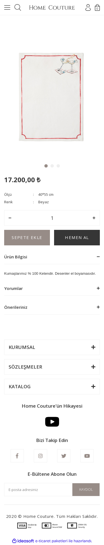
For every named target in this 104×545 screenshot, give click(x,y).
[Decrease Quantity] (10, 217)
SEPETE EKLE (27, 237)
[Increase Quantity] (94, 217)
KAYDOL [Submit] (86, 489)
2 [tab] (52, 166)
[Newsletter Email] (52, 489)
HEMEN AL (77, 237)
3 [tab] (58, 166)
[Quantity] (52, 217)
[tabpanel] (52, 92)
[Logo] (52, 7)
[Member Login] (88, 7)
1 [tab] (46, 166)
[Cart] (97, 7)
